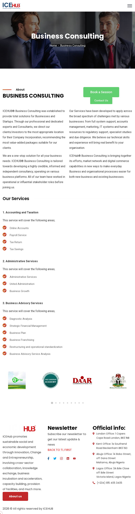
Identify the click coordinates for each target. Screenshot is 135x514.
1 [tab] (52, 403)
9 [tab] (82, 402)
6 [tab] (71, 402)
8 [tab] (79, 402)
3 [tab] (59, 402)
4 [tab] (63, 402)
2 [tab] (55, 402)
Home (53, 45)
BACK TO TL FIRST (60, 450)
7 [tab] (75, 402)
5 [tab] (67, 402)
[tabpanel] (17, 380)
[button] (101, 92)
